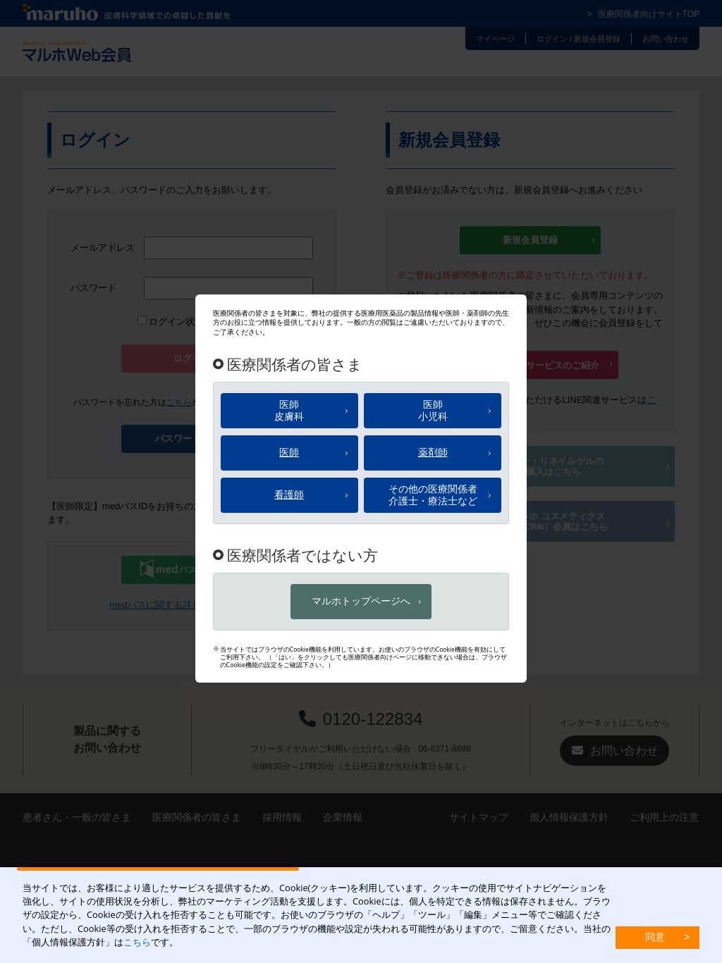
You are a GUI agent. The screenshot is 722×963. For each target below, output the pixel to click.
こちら (137, 942)
